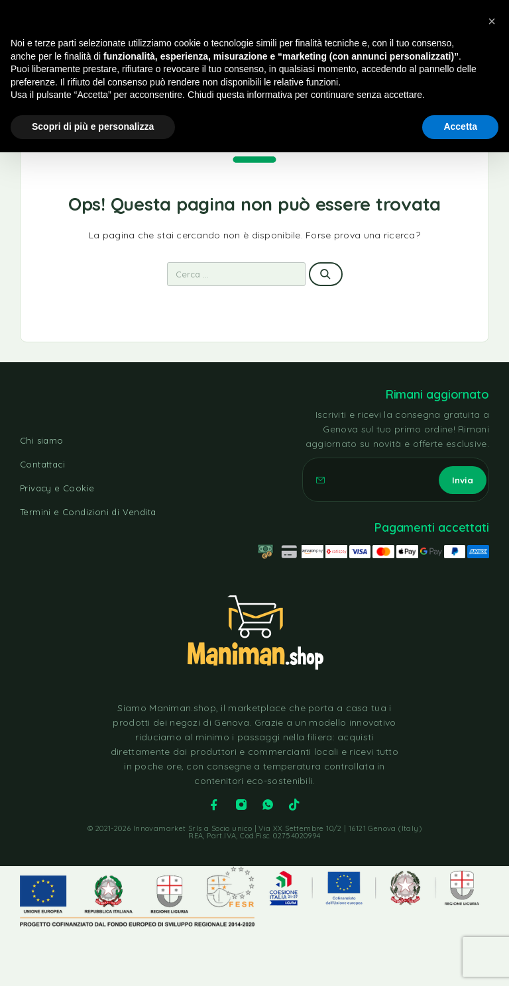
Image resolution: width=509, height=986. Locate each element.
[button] (491, 21)
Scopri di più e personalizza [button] (93, 126)
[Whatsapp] (267, 804)
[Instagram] (241, 804)
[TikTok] (294, 804)
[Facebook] (214, 804)
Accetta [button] (460, 126)
